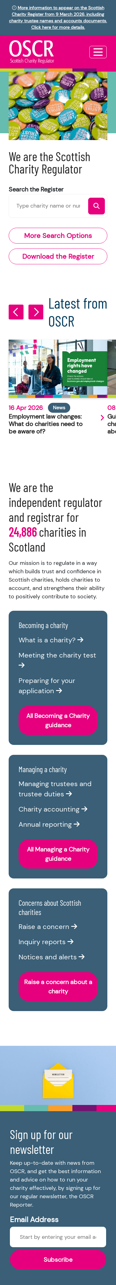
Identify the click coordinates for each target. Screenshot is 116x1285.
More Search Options (58, 235)
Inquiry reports (46, 941)
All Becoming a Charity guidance (58, 720)
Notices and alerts (51, 957)
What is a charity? (51, 640)
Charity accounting (53, 809)
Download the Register (58, 256)
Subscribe (58, 1260)
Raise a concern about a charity (58, 986)
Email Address (34, 1219)
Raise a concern (48, 926)
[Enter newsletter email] (58, 1237)
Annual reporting (49, 824)
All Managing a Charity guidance (58, 854)
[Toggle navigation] (98, 52)
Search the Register (36, 189)
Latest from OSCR (77, 312)
